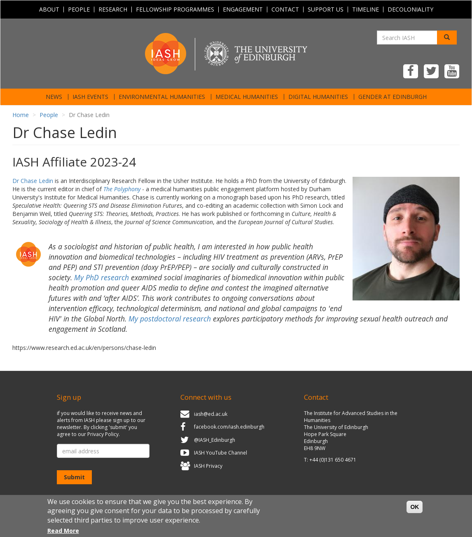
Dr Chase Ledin (32, 181)
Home (20, 115)
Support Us (325, 9)
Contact (285, 9)
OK (414, 509)
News (54, 97)
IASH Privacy (208, 465)
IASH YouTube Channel (220, 453)
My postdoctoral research (170, 319)
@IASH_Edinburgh (214, 439)
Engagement (243, 9)
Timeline (365, 9)
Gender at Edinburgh (392, 97)
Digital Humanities (318, 97)
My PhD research (101, 277)
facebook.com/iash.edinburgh (229, 426)
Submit (74, 477)
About (49, 9)
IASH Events (90, 97)
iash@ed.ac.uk (210, 413)
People (79, 9)
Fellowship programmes (175, 9)
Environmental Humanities (162, 97)
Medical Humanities (246, 97)
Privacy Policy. (103, 434)
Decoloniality (410, 9)
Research (112, 9)
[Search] (447, 37)
